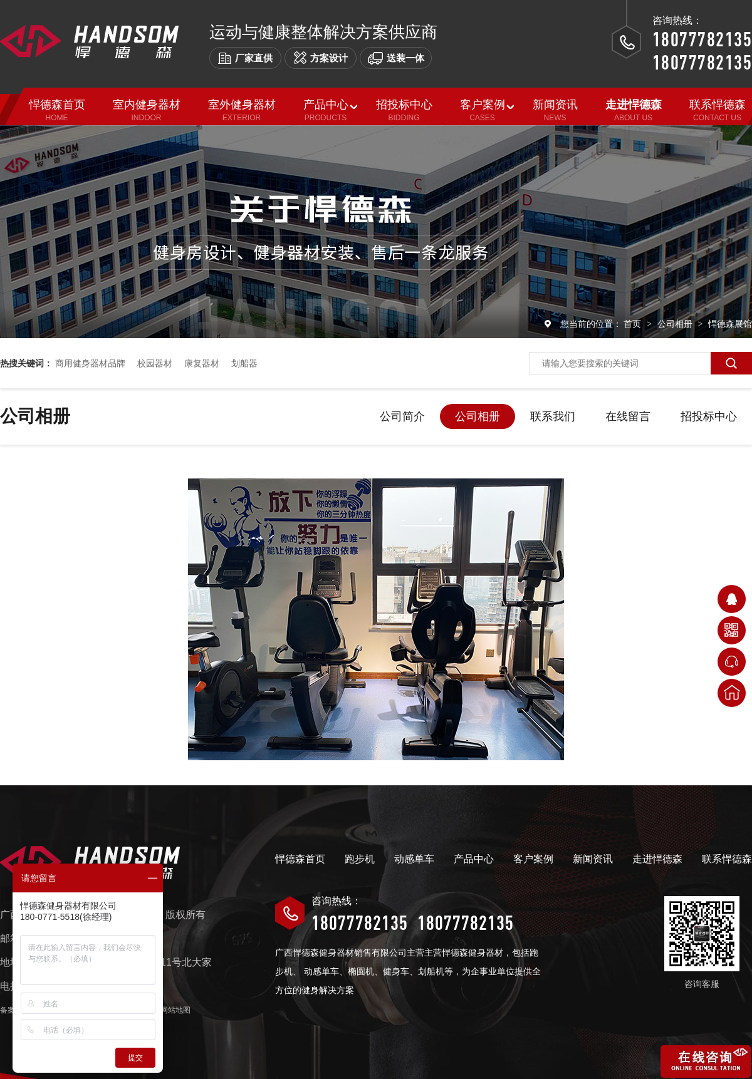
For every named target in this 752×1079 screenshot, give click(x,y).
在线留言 (627, 416)
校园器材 (154, 363)
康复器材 (201, 363)
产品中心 (474, 859)
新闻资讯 (593, 859)
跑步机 (360, 859)
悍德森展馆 (730, 324)
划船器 (244, 363)
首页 (634, 324)
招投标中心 (709, 416)
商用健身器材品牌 (90, 363)
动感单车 (414, 859)
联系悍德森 (727, 859)
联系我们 (552, 416)
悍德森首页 (300, 859)
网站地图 (175, 1010)
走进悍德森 (657, 859)
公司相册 (676, 324)
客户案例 (533, 859)
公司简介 (402, 416)
